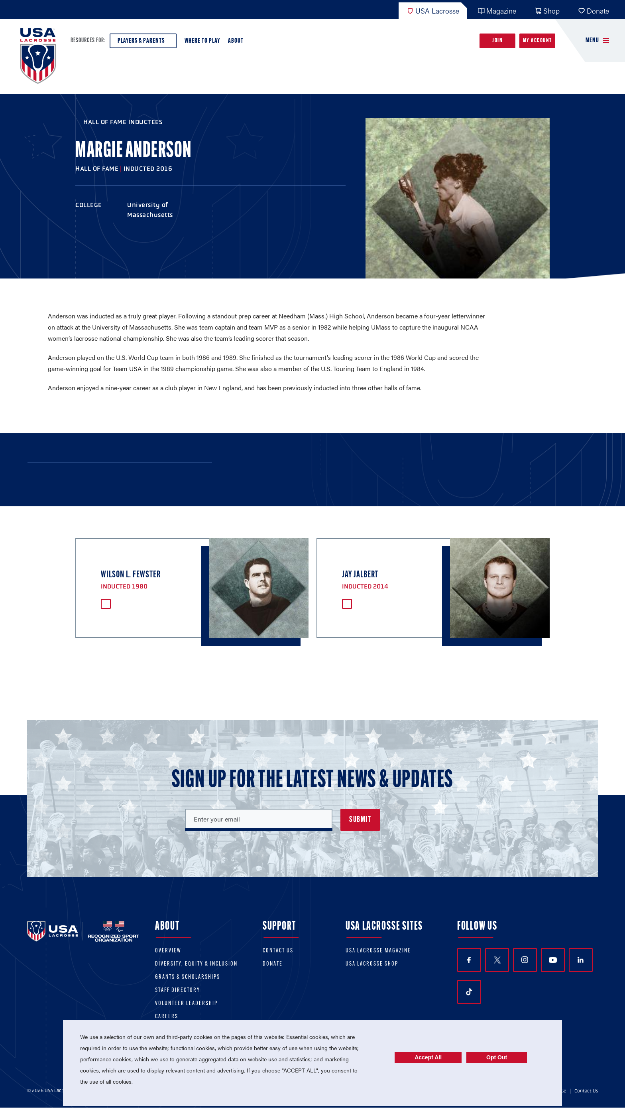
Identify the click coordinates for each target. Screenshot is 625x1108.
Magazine (497, 11)
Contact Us (278, 951)
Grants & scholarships (187, 977)
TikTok (469, 991)
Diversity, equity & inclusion (196, 964)
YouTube (553, 960)
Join (497, 41)
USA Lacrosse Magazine (378, 951)
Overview (168, 951)
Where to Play (202, 41)
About (237, 43)
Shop (547, 11)
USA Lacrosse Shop (372, 964)
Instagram (524, 959)
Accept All (428, 1057)
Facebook (469, 960)
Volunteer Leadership (186, 1004)
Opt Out (496, 1057)
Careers (166, 1017)
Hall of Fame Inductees (123, 122)
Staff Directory (177, 990)
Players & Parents (143, 43)
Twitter (497, 960)
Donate (593, 11)
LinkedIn (581, 960)
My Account (537, 41)
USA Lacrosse (433, 11)
